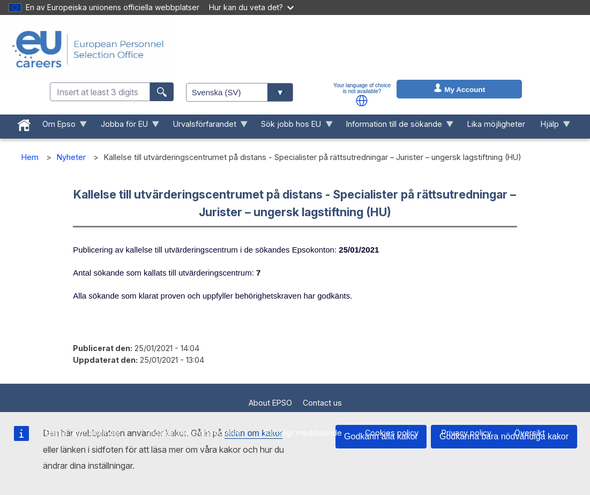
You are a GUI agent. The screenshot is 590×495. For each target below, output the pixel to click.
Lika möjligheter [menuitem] (496, 123)
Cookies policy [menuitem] (392, 432)
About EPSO (270, 402)
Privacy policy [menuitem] (466, 432)
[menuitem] (24, 123)
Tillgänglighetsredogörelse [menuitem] (192, 432)
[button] (361, 100)
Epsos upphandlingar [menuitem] (83, 432)
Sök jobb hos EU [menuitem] (293, 126)
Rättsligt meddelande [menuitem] (303, 432)
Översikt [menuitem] (529, 432)
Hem (30, 157)
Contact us (322, 402)
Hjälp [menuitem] (551, 126)
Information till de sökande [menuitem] (396, 126)
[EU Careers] (88, 49)
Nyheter (71, 157)
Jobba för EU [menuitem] (126, 126)
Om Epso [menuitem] (61, 126)
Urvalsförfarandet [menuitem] (206, 126)
